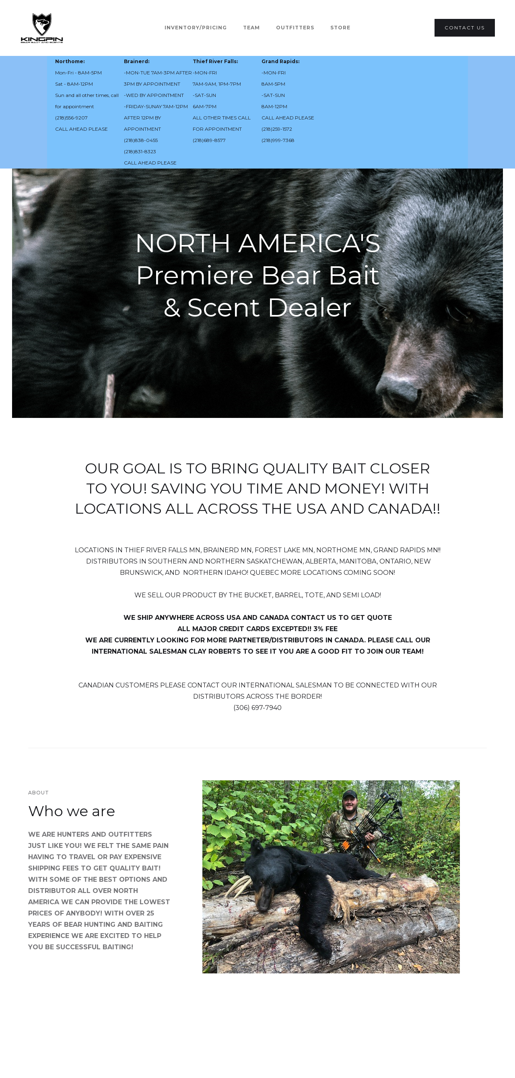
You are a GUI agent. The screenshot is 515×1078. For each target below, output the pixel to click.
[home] (42, 28)
